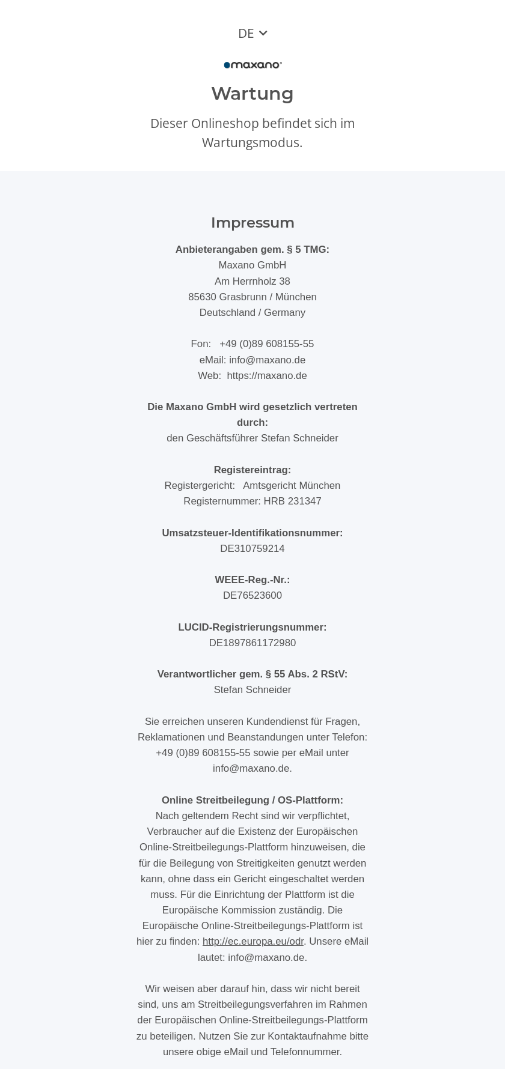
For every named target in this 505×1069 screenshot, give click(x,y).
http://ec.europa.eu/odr (253, 941)
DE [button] (246, 33)
